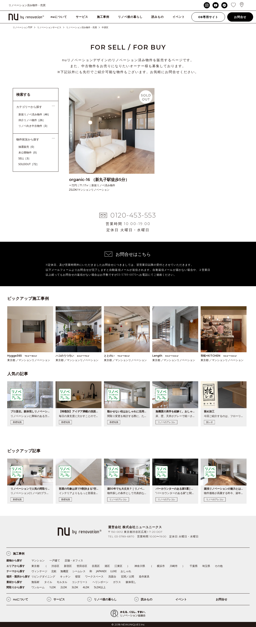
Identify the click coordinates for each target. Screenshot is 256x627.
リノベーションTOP (22, 27)
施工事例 (103, 17)
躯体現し (131, 582)
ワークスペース (94, 576)
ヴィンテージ (39, 571)
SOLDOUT (28, 164)
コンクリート (80, 582)
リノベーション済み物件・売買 (81, 27)
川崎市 (174, 566)
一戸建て (54, 560)
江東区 (118, 566)
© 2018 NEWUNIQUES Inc (128, 624)
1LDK (52, 587)
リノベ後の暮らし (130, 17)
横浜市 (161, 566)
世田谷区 (82, 566)
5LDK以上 (100, 587)
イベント (178, 17)
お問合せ (240, 17)
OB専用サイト (208, 17)
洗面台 (112, 576)
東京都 (35, 566)
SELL (24, 158)
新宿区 (68, 566)
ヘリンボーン (100, 582)
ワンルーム (38, 587)
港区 (107, 566)
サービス (82, 17)
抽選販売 (27, 147)
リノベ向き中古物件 (33, 126)
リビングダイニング (43, 576)
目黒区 (96, 566)
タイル (48, 582)
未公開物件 (28, 152)
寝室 (77, 576)
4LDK (86, 587)
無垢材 (35, 582)
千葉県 (194, 566)
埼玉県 (206, 566)
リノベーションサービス (49, 27)
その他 (219, 566)
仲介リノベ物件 (31, 120)
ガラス (117, 582)
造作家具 (144, 576)
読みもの (157, 17)
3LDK (75, 587)
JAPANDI (101, 571)
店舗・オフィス (74, 560)
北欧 (53, 571)
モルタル (62, 582)
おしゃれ (126, 571)
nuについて (59, 17)
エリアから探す (15, 566)
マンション (38, 560)
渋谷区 (55, 566)
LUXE (113, 571)
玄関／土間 (127, 576)
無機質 (64, 571)
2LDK (63, 587)
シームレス (78, 571)
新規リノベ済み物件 (34, 114)
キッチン (65, 576)
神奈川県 (139, 566)
